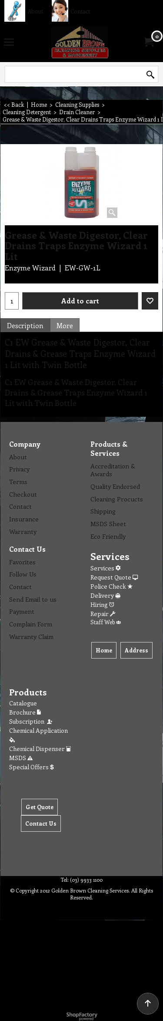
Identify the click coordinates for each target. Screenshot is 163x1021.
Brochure (25, 712)
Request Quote (114, 577)
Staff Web (105, 622)
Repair (102, 613)
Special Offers (31, 767)
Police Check (111, 586)
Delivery (105, 595)
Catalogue (23, 703)
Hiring (102, 604)
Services (105, 568)
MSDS (21, 758)
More (65, 325)
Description (25, 325)
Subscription (31, 721)
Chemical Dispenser (40, 748)
